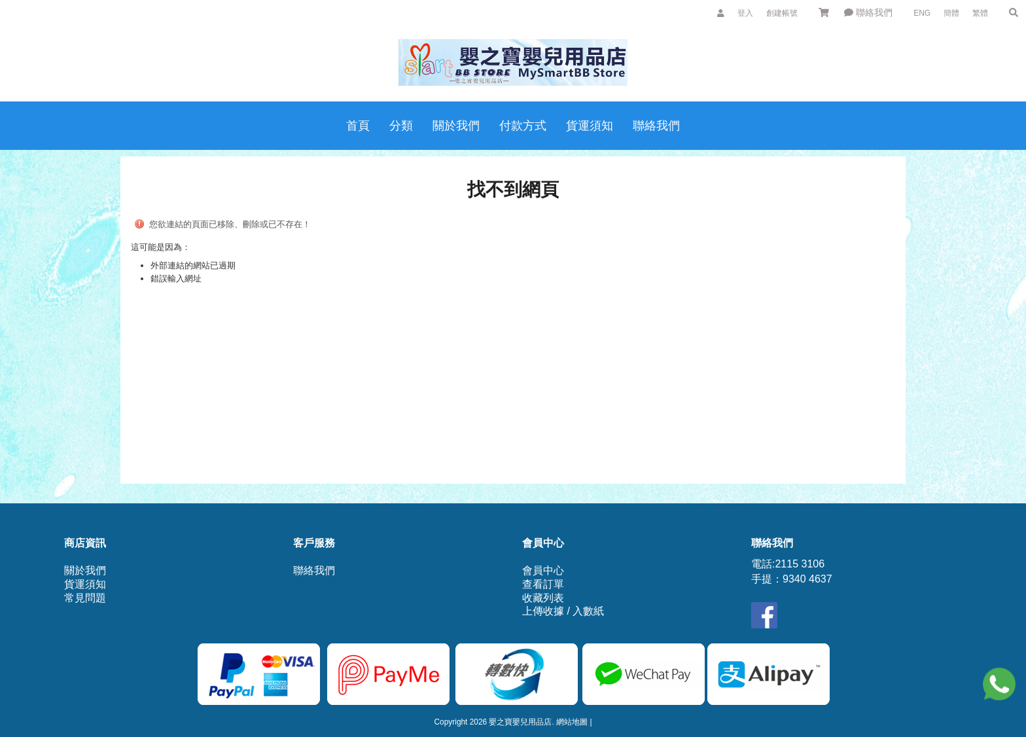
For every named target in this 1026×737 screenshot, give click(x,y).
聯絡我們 (868, 12)
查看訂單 (543, 584)
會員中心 (543, 570)
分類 (401, 125)
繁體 (980, 13)
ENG (921, 13)
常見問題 (85, 597)
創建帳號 (782, 13)
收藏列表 (543, 597)
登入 (745, 13)
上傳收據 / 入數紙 (563, 611)
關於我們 (85, 570)
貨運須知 (85, 584)
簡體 (951, 13)
